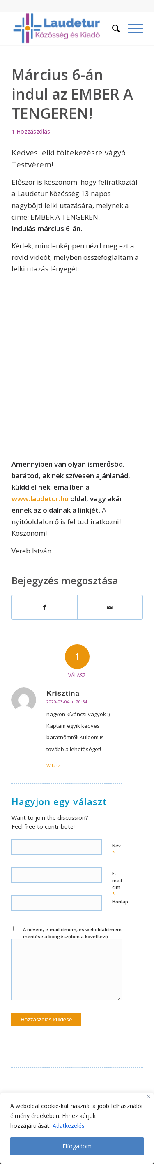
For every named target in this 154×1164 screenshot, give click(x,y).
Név (116, 849)
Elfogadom (77, 1146)
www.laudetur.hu (40, 498)
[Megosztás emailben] (110, 607)
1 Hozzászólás (30, 131)
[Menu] (131, 28)
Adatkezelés (69, 1125)
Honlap (120, 901)
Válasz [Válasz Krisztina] (53, 765)
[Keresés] (112, 28)
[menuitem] (112, 28)
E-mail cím (117, 884)
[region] (77, 1128)
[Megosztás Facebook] (44, 607)
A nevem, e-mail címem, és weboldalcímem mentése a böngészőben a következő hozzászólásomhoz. (72, 936)
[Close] (148, 1096)
